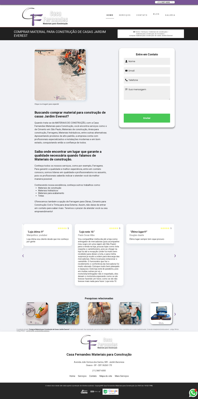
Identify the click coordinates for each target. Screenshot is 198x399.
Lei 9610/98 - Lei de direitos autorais (37, 331)
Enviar (147, 118)
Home (110, 15)
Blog (156, 14)
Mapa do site (105, 376)
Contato (141, 15)
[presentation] (147, 106)
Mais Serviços (122, 376)
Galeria (170, 15)
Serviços (125, 15)
